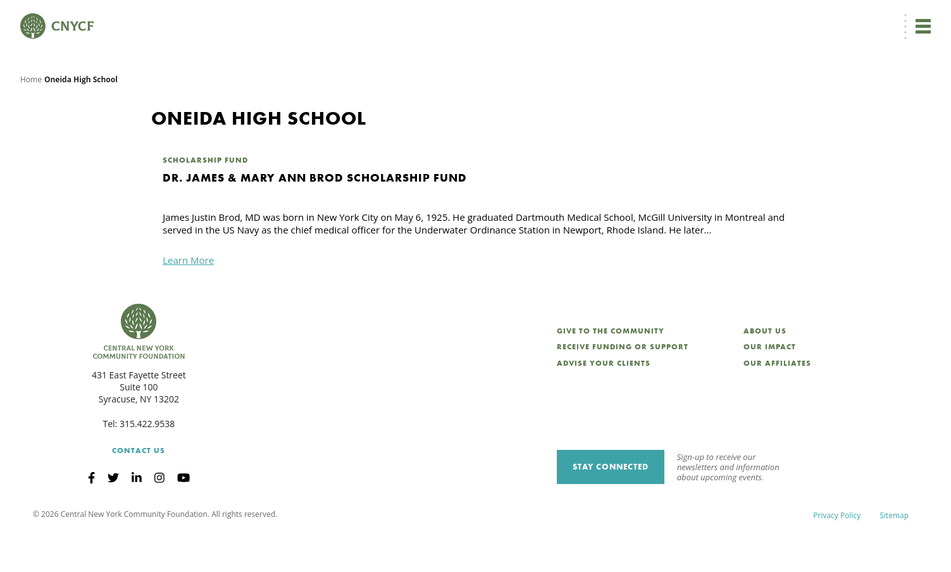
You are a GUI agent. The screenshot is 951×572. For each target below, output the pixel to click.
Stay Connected (611, 504)
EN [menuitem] (563, 16)
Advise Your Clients (603, 400)
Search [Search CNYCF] (908, 16)
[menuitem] (561, 16)
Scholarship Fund (205, 197)
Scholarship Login (742, 16)
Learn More (188, 297)
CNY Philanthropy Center (830, 16)
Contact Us (138, 488)
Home (31, 116)
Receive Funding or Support (622, 384)
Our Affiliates (777, 400)
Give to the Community (610, 368)
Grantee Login (672, 16)
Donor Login (612, 16)
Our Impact (769, 384)
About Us (764, 368)
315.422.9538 (147, 461)
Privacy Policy (837, 552)
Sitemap (894, 552)
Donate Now (501, 16)
